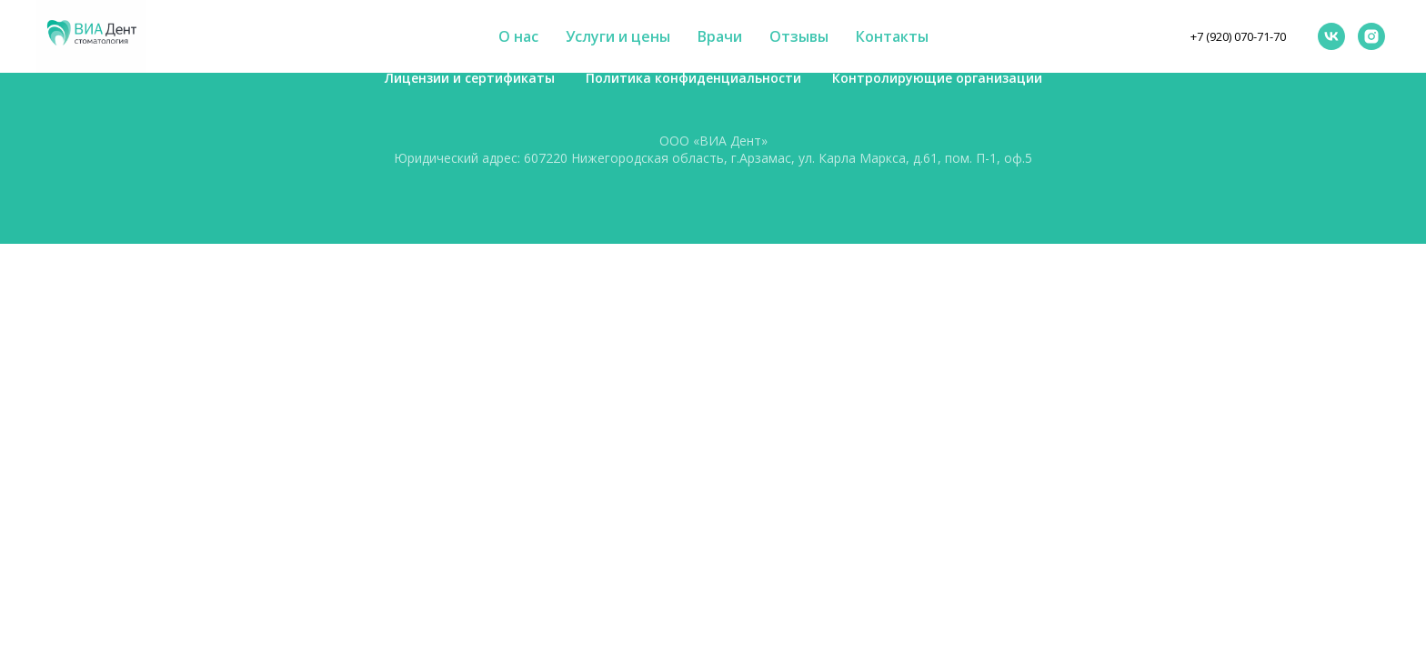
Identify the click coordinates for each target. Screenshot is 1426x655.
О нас (518, 36)
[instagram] (1371, 36)
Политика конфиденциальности (693, 77)
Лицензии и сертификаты (470, 77)
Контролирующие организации (937, 77)
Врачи (720, 36)
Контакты (892, 36)
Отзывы (798, 36)
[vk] (1331, 36)
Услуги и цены (618, 36)
